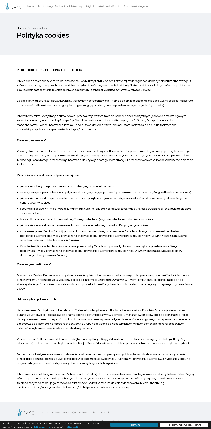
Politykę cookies (73, 427)
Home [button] (30, 6)
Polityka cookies (88, 412)
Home (20, 28)
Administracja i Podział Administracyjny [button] (60, 6)
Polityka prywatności (64, 412)
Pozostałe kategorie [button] (136, 6)
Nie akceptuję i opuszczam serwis (184, 425)
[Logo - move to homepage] (13, 6)
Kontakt (106, 412)
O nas (45, 412)
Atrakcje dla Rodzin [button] (109, 6)
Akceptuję (134, 425)
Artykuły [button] (90, 6)
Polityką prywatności (42, 427)
